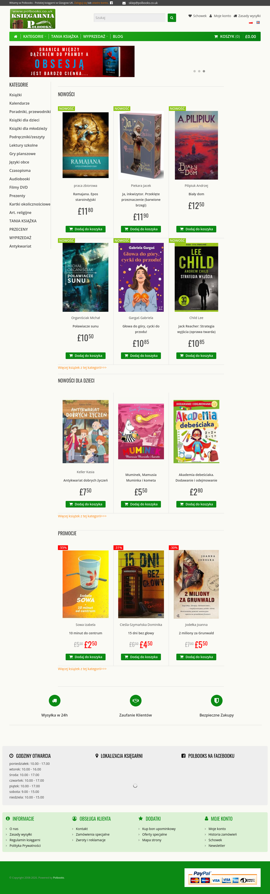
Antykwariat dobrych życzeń (86, 480)
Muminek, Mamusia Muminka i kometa (141, 477)
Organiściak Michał (85, 318)
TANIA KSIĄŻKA (22, 221)
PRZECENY (18, 229)
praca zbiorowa (85, 185)
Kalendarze (19, 103)
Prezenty (17, 195)
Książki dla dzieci (24, 120)
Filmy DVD (18, 187)
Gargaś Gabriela (141, 318)
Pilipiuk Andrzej (196, 185)
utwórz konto (100, 2)
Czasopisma (20, 170)
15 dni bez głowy (141, 633)
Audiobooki (19, 178)
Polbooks (58, 877)
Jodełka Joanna (196, 624)
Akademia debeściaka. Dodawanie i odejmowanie (196, 477)
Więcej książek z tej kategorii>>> (82, 367)
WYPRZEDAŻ (20, 237)
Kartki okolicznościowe (29, 204)
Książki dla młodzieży (28, 128)
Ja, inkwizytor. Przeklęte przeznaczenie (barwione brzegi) (141, 199)
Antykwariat (20, 246)
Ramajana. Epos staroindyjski (85, 197)
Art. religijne (20, 212)
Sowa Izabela (85, 624)
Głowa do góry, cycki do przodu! (141, 329)
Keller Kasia (85, 472)
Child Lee (196, 318)
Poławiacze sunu (86, 326)
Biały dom (196, 194)
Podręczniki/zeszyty (27, 136)
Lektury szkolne (23, 145)
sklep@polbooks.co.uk (143, 3)
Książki (15, 94)
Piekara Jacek (141, 185)
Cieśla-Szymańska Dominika (141, 624)
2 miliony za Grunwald (196, 633)
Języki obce (19, 162)
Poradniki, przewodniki (30, 111)
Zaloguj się (80, 2)
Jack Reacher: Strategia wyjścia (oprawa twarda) (196, 329)
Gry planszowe (22, 153)
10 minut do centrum (85, 633)
